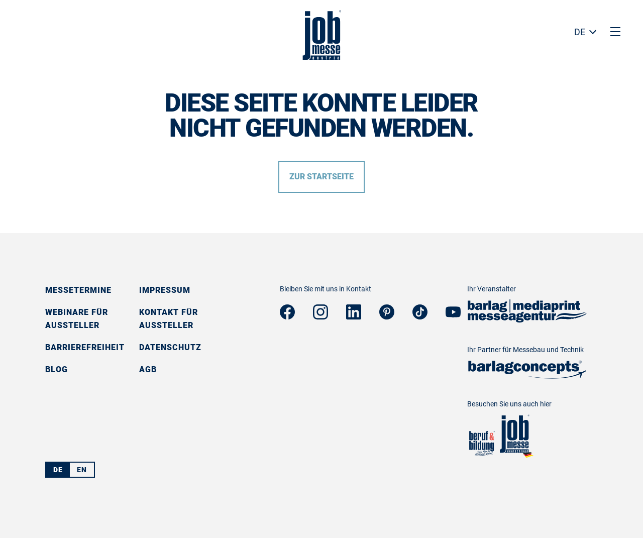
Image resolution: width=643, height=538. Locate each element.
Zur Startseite (321, 176)
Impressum (164, 290)
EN (82, 470)
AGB (148, 369)
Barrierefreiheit (85, 347)
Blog (56, 369)
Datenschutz (170, 347)
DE (579, 32)
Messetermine (78, 290)
